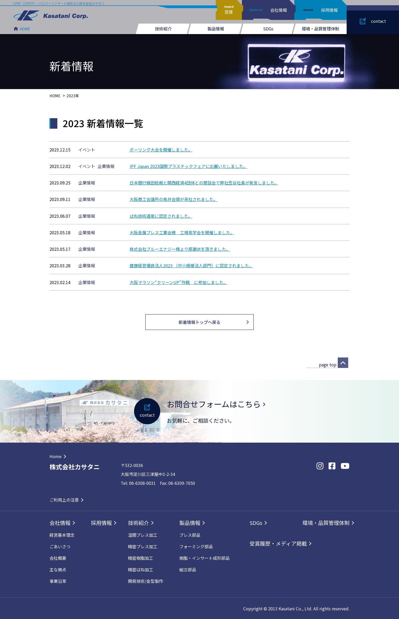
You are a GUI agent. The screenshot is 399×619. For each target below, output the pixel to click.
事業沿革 (57, 580)
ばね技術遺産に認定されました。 (161, 216)
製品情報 (215, 28)
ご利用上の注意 (64, 499)
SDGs (268, 28)
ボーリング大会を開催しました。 (161, 149)
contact (378, 21)
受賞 (229, 10)
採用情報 (320, 10)
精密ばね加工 (140, 569)
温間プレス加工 (142, 534)
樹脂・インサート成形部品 (204, 557)
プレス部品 (189, 534)
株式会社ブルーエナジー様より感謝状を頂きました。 (180, 249)
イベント (86, 149)
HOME (25, 28)
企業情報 (106, 166)
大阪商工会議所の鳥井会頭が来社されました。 (174, 199)
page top (327, 364)
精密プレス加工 (142, 546)
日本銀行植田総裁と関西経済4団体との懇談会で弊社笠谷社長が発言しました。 (204, 183)
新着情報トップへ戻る (199, 321)
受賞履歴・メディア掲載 (278, 543)
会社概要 (57, 557)
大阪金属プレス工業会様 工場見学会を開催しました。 (182, 232)
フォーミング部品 (196, 546)
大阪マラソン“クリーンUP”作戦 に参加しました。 (178, 282)
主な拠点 (57, 569)
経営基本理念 (62, 534)
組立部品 (187, 569)
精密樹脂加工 (140, 557)
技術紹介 (163, 28)
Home (55, 456)
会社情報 (268, 10)
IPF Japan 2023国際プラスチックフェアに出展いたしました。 (188, 166)
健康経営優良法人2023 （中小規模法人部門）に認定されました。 (191, 265)
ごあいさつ (59, 546)
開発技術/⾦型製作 (145, 580)
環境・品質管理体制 (320, 28)
